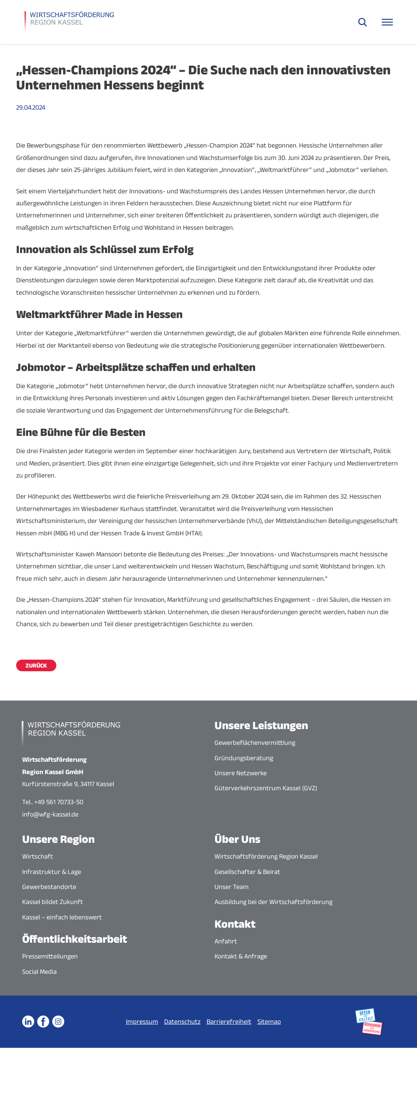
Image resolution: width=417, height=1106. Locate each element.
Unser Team (232, 887)
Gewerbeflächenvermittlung (255, 742)
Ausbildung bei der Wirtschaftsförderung (273, 902)
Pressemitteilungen (50, 956)
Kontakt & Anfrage (241, 956)
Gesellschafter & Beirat (247, 871)
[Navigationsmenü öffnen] (387, 22)
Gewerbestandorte (49, 887)
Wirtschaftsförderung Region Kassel (266, 856)
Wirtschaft (37, 856)
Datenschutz (182, 1021)
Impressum (142, 1021)
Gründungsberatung (244, 758)
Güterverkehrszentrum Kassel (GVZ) (266, 788)
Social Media (39, 971)
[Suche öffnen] (362, 22)
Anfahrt (226, 941)
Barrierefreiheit (229, 1021)
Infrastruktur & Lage (51, 871)
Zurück (36, 665)
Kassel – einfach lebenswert (62, 917)
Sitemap (269, 1021)
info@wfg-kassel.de (50, 814)
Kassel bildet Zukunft (52, 902)
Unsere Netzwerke (241, 773)
